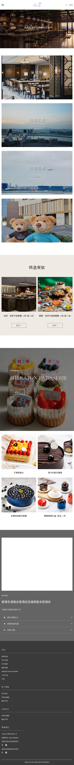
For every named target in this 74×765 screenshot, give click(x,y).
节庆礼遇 (5, 660)
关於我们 (5, 694)
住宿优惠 (5, 664)
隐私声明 (5, 701)
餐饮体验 (5, 668)
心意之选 (5, 675)
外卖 (3, 679)
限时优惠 (5, 657)
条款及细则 (5, 698)
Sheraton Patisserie (10, 672)
